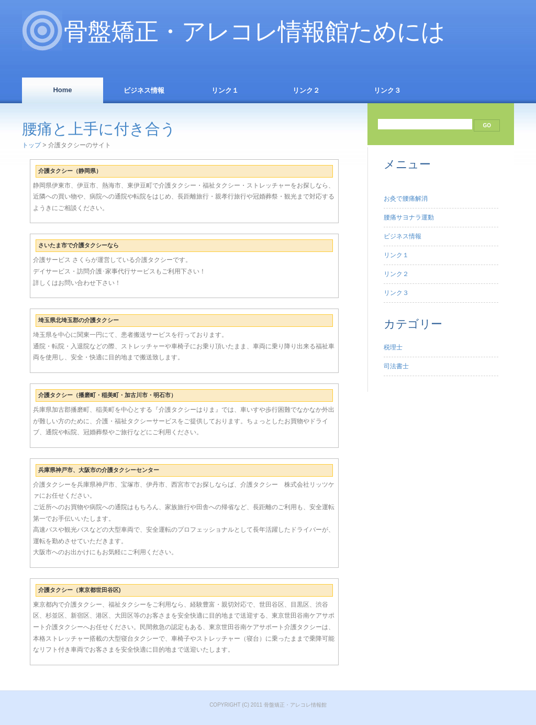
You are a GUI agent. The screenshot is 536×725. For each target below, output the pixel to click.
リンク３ (387, 90)
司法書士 (396, 366)
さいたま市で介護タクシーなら (78, 245)
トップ (31, 145)
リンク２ (306, 90)
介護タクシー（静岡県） (70, 171)
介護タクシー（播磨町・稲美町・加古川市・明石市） (107, 395)
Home (62, 90)
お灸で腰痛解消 (406, 198)
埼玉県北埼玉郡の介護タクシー (78, 320)
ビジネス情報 (144, 90)
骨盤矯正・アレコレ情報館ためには (254, 31)
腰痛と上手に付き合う (99, 128)
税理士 (393, 347)
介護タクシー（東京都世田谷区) (79, 590)
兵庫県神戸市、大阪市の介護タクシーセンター (98, 470)
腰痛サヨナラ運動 (409, 217)
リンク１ (225, 90)
